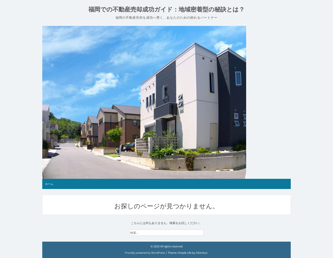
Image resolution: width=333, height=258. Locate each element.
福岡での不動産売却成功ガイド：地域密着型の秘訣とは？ (166, 9)
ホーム (49, 184)
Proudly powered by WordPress (145, 253)
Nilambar (201, 253)
